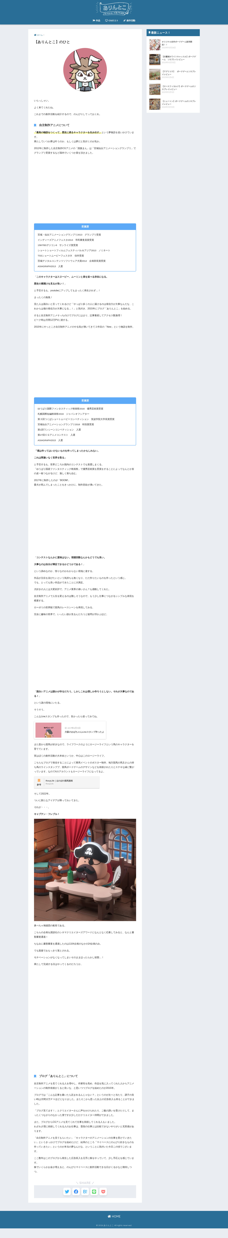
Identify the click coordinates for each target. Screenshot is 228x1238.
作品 (96, 20)
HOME (114, 1226)
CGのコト (112, 20)
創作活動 (129, 20)
